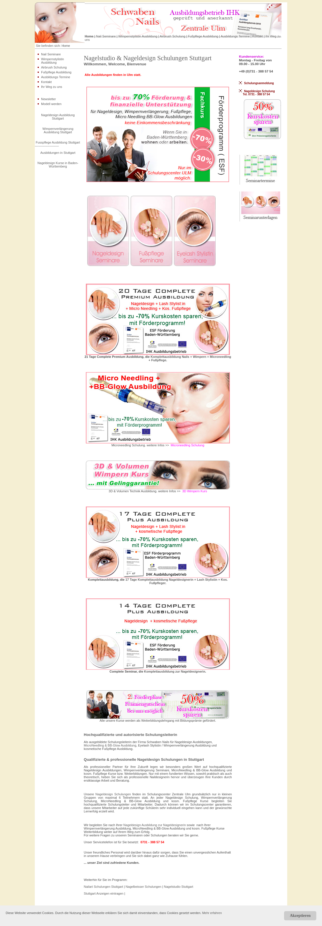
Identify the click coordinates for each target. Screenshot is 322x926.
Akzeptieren (300, 915)
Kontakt (257, 36)
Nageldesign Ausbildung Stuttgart (58, 116)
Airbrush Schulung (172, 36)
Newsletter (48, 99)
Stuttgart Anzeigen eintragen (103, 893)
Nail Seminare (106, 36)
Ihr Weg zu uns (51, 86)
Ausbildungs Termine (235, 36)
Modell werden (51, 104)
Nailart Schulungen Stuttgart (104, 886)
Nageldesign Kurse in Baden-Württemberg (57, 164)
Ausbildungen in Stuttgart (57, 152)
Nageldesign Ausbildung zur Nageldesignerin (154, 825)
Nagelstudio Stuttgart (178, 886)
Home (89, 36)
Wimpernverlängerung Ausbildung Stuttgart (57, 130)
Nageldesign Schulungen (113, 794)
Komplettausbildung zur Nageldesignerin (174, 671)
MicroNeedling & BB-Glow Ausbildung (110, 745)
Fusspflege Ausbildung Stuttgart (58, 142)
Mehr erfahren (212, 913)
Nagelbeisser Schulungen (143, 886)
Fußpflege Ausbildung (203, 36)
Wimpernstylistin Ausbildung (137, 36)
